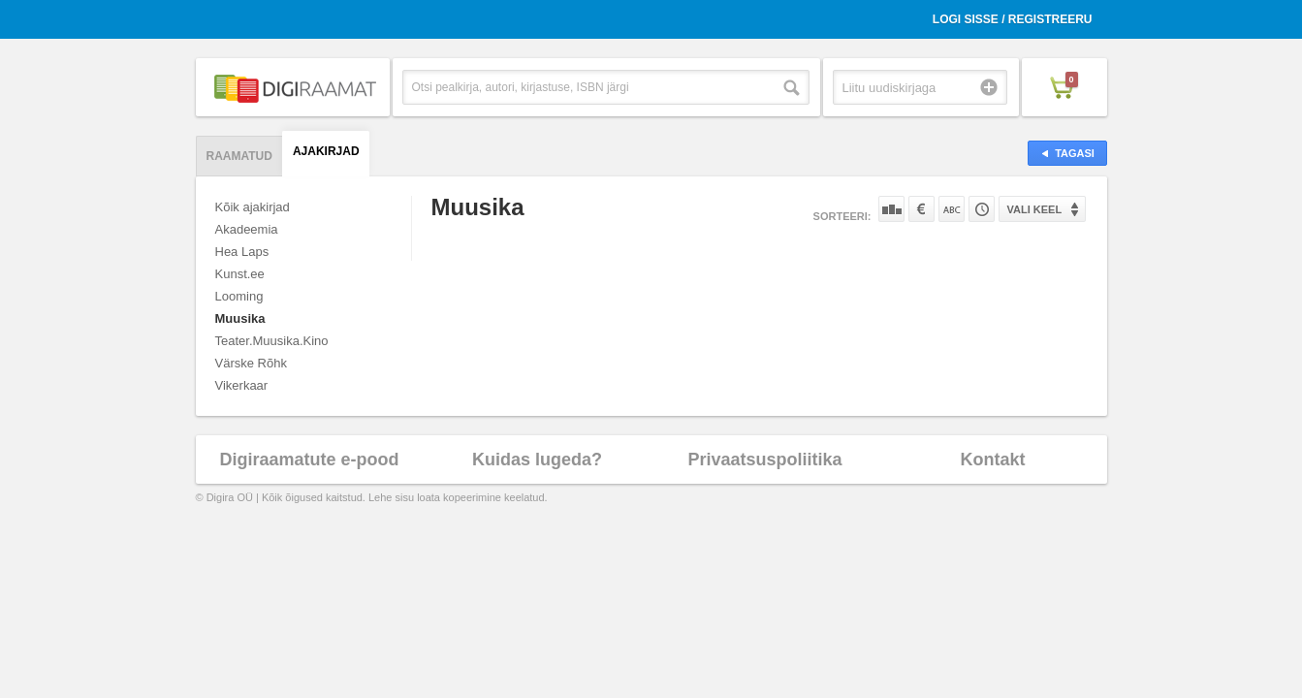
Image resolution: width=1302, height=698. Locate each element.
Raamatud (239, 156)
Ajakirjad (326, 151)
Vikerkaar (242, 385)
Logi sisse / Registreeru (1013, 19)
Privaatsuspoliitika (764, 459)
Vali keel (1035, 209)
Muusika (240, 318)
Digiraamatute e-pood (308, 459)
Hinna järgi (921, 209)
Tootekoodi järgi (982, 209)
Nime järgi (951, 209)
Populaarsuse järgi (891, 209)
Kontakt (993, 459)
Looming (239, 296)
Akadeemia (246, 229)
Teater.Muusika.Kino (272, 340)
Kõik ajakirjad (252, 207)
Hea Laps (242, 251)
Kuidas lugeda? (537, 459)
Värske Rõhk (251, 363)
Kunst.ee (240, 274)
